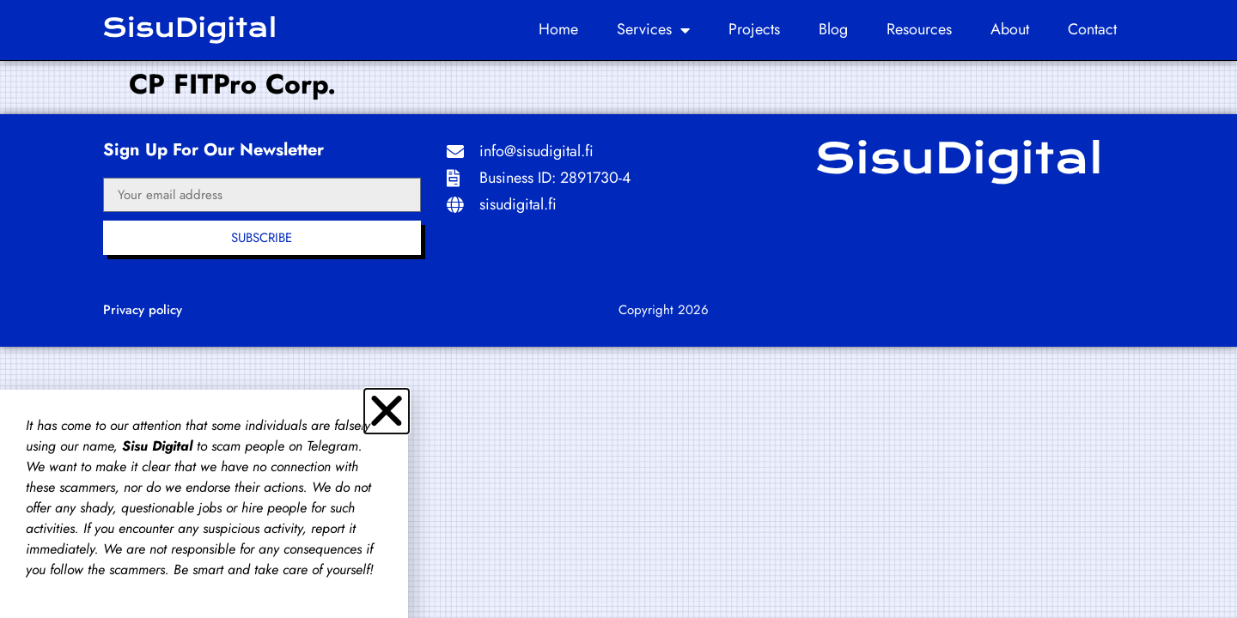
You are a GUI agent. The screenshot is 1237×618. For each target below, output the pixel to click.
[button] (386, 411)
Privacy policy (142, 309)
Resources (919, 29)
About (1009, 29)
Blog (833, 29)
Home (558, 29)
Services (653, 30)
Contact (1092, 29)
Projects (754, 29)
